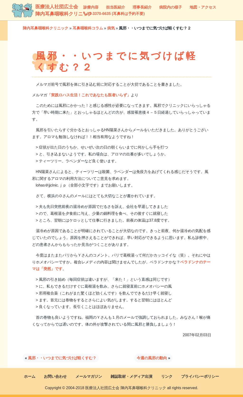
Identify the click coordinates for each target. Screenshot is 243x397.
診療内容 (90, 7)
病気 (111, 28)
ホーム (29, 376)
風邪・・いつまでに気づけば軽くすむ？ (62, 358)
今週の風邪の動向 (152, 358)
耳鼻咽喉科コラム (88, 28)
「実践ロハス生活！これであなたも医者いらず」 (89, 95)
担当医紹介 (115, 7)
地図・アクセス (203, 7)
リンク (167, 376)
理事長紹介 (142, 7)
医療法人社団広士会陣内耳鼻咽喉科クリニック (40, 10)
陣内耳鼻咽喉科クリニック (45, 28)
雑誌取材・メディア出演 (131, 376)
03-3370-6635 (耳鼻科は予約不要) (114, 14)
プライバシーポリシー (200, 376)
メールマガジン (88, 376)
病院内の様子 (170, 7)
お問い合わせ (55, 376)
